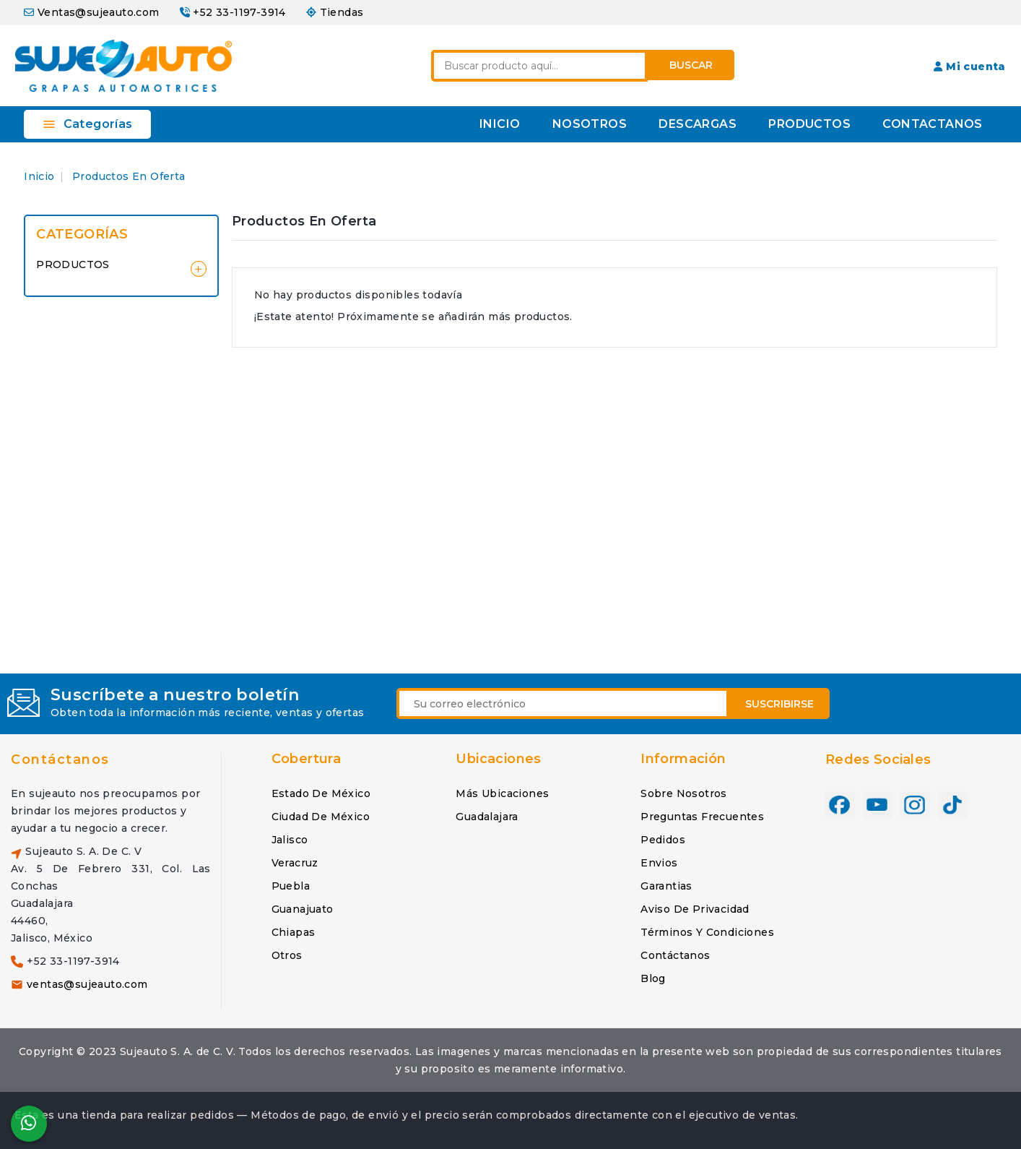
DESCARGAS (698, 124)
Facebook (839, 805)
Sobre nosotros (683, 793)
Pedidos (662, 839)
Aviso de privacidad (695, 909)
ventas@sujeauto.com (87, 984)
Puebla (290, 885)
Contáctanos (60, 759)
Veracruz (294, 862)
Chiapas (293, 932)
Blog (653, 978)
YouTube (877, 805)
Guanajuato (302, 909)
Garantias (666, 885)
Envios (658, 862)
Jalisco (289, 839)
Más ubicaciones (502, 793)
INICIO (499, 124)
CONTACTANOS (932, 124)
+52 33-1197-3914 (239, 12)
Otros (287, 955)
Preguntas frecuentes (702, 816)
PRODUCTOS (809, 124)
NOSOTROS (589, 124)
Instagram (914, 805)
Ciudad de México (320, 816)
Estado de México (320, 793)
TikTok (952, 805)
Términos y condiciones (707, 932)
